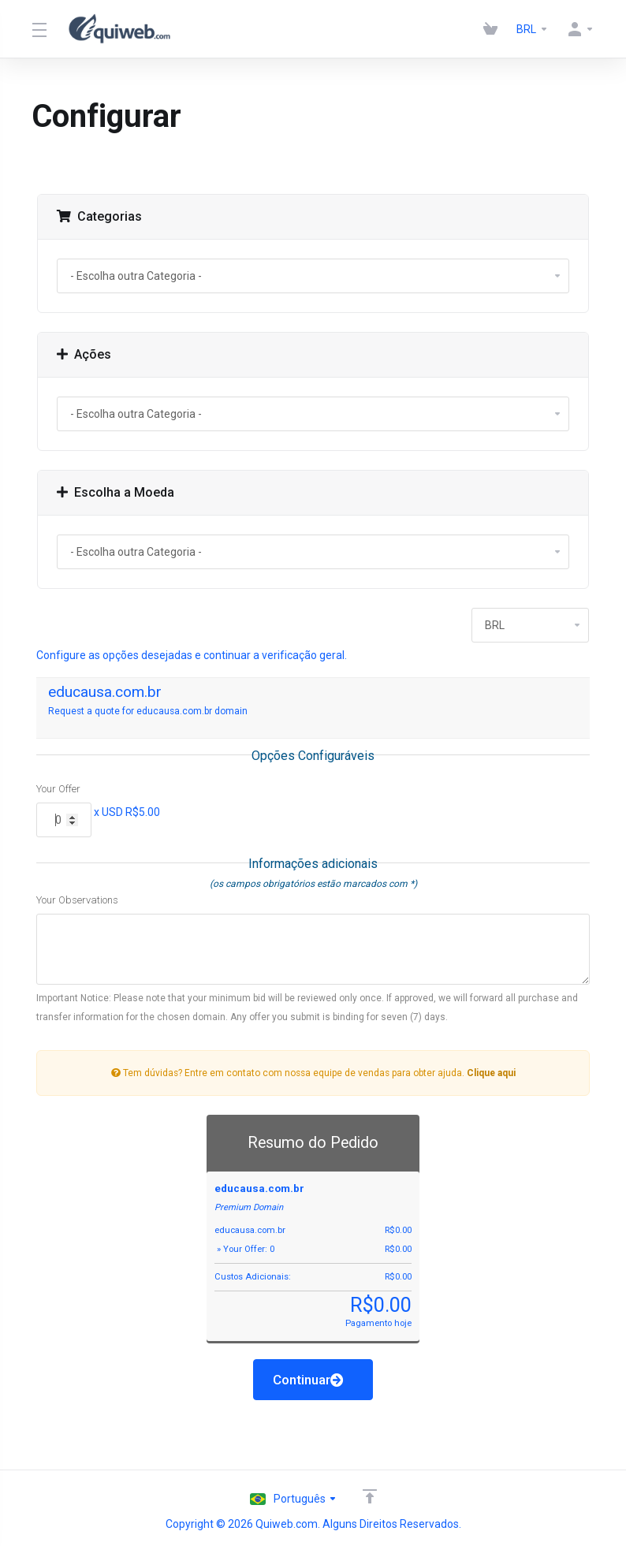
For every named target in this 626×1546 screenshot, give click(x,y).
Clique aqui (491, 1072)
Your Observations (77, 900)
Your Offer (58, 789)
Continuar (308, 1380)
